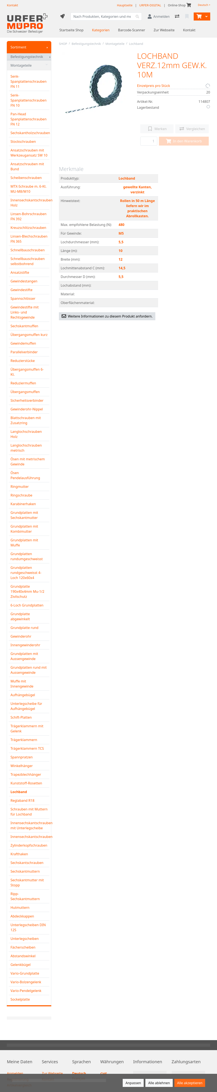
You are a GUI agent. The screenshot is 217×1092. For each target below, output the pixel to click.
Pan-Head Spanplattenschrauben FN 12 (28, 119)
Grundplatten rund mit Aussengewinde (28, 670)
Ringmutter (19, 486)
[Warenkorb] (198, 16)
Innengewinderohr (25, 645)
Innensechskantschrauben (29, 836)
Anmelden (15, 1073)
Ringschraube (21, 495)
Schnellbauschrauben (27, 250)
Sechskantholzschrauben (29, 133)
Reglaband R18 (22, 800)
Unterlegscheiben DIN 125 (28, 927)
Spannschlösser (22, 298)
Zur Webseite (164, 30)
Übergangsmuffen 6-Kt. (26, 372)
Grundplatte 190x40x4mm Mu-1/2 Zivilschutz (27, 591)
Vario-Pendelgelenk (25, 990)
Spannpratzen (21, 757)
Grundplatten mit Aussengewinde (24, 656)
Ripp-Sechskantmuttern (25, 896)
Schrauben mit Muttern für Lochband (28, 812)
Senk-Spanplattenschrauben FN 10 (28, 100)
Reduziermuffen (23, 383)
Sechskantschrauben (26, 862)
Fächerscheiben (22, 947)
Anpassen (133, 1083)
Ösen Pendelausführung (25, 475)
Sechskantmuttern (25, 871)
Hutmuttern (19, 907)
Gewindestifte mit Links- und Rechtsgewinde (24, 312)
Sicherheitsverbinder (26, 400)
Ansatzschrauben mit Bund (27, 166)
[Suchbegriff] (102, 16)
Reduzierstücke (22, 360)
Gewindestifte (21, 289)
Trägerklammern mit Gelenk (26, 728)
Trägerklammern (23, 739)
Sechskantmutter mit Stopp (27, 882)
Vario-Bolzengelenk (25, 982)
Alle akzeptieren (190, 1083)
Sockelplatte (20, 999)
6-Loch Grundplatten (26, 605)
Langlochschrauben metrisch (26, 448)
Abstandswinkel (22, 956)
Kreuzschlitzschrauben (28, 227)
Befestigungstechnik (26, 56)
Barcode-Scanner (131, 30)
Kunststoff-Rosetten (26, 783)
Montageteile (29, 65)
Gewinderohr (20, 636)
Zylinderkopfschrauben (28, 845)
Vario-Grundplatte (24, 973)
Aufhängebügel (22, 695)
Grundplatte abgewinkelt (20, 616)
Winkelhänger (21, 765)
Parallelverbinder (24, 352)
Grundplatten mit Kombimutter (24, 529)
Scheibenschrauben (26, 177)
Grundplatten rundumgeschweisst (26, 556)
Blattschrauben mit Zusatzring (25, 420)
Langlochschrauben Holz (26, 434)
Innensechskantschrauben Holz (29, 203)
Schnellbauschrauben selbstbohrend (27, 261)
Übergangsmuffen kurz (28, 334)
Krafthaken (19, 854)
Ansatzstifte (19, 272)
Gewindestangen (23, 281)
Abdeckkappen (22, 916)
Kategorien (101, 30)
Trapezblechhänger (25, 774)
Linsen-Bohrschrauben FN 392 (28, 216)
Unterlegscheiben (24, 938)
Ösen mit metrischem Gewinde (27, 461)
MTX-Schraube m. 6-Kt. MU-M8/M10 (28, 189)
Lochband (18, 791)
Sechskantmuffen (24, 326)
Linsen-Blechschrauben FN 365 (28, 239)
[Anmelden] (158, 16)
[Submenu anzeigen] (47, 47)
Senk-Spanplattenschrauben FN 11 (28, 81)
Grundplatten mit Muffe (24, 542)
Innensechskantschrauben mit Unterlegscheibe (29, 825)
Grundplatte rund (24, 627)
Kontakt (189, 30)
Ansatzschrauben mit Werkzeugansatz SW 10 (28, 153)
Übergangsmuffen (25, 391)
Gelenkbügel (20, 964)
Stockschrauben (23, 141)
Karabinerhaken (23, 504)
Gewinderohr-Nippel (26, 409)
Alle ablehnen (159, 1083)
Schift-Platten (21, 717)
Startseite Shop (71, 30)
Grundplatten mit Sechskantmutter (24, 515)
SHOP (63, 44)
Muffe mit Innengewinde (21, 684)
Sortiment (18, 47)
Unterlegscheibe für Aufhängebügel (26, 706)
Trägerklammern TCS (27, 748)
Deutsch (203, 5)
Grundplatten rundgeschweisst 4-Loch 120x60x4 (25, 572)
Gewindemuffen (23, 343)
